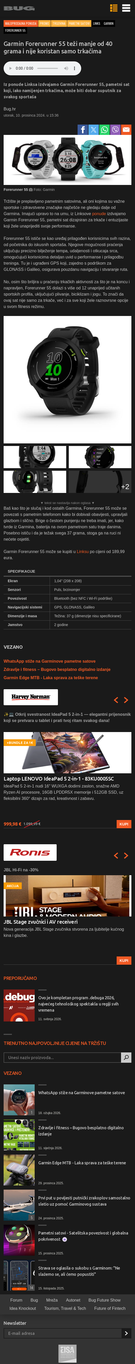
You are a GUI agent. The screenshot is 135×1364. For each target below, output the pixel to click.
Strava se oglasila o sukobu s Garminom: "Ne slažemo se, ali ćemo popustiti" (79, 1271)
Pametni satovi (79, 23)
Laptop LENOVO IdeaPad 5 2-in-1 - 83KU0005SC (59, 779)
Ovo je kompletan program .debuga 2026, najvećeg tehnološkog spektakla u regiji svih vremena (78, 1003)
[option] (67, 770)
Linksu (83, 551)
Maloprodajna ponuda (20, 23)
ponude (99, 214)
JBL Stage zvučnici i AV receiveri (41, 922)
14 (30, 1287)
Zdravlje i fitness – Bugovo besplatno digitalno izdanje (57, 669)
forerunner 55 (15, 30)
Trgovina (58, 23)
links (96, 23)
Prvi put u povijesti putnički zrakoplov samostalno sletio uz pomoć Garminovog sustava (84, 1201)
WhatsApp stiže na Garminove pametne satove (50, 661)
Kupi (124, 824)
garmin (109, 23)
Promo (44, 23)
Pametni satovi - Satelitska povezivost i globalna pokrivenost (83, 1236)
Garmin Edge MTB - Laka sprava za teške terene (51, 678)
